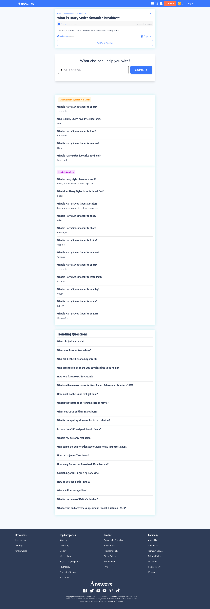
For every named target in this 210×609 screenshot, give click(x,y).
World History (66, 556)
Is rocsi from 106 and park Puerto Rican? (79, 429)
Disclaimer (153, 561)
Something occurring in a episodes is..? (78, 473)
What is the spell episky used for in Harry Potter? (83, 420)
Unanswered (21, 551)
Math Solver (109, 561)
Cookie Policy (154, 567)
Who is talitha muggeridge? (72, 490)
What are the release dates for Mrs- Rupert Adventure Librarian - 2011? (95, 385)
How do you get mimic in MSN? (73, 481)
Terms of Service (156, 551)
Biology (63, 551)
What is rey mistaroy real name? (74, 438)
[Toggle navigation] (152, 3)
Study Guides (110, 556)
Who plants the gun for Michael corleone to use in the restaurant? (92, 446)
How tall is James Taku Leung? (73, 455)
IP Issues (152, 572)
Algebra (63, 540)
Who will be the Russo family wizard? (77, 359)
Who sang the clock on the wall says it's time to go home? (88, 367)
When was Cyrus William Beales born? (77, 411)
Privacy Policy (154, 556)
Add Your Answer (105, 43)
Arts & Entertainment (65, 13)
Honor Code (109, 545)
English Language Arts (70, 561)
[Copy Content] (144, 36)
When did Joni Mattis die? (70, 341)
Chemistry (64, 545)
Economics (64, 577)
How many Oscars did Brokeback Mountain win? (83, 464)
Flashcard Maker (111, 551)
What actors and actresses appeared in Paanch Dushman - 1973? (91, 508)
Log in (190, 3)
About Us (152, 540)
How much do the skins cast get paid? (77, 394)
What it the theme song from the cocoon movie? (83, 402)
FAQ (106, 567)
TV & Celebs (81, 13)
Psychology (65, 567)
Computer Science (68, 572)
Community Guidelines (114, 540)
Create (170, 3)
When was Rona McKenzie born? (74, 350)
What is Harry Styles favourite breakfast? (88, 18)
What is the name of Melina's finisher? (77, 499)
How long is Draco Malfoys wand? (75, 376)
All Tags (19, 545)
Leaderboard (21, 540)
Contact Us (153, 545)
